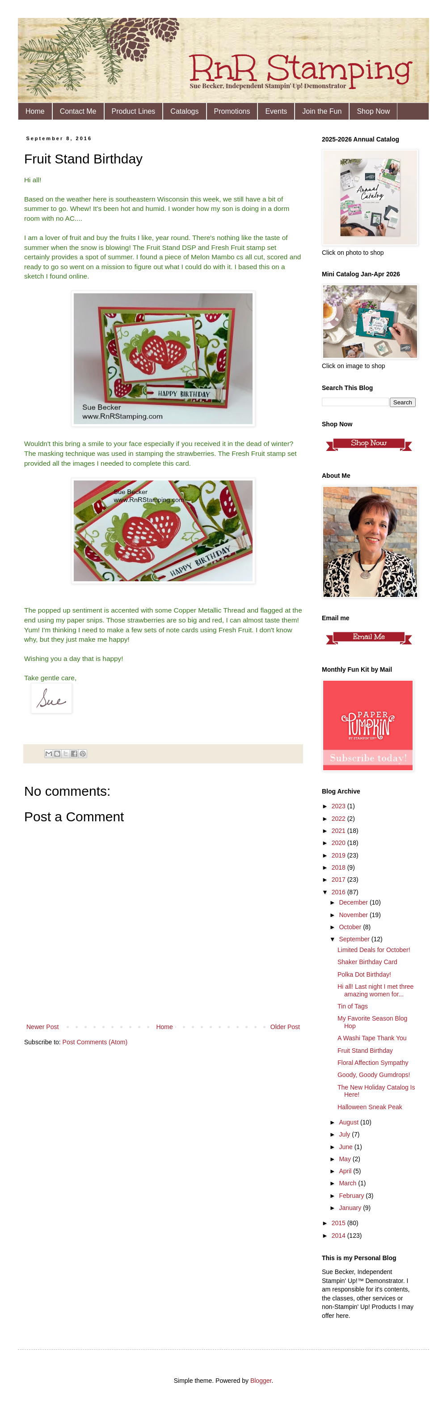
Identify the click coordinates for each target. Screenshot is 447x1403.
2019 (339, 855)
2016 (339, 892)
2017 (339, 879)
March (348, 1183)
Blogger (260, 1380)
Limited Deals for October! (373, 949)
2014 (339, 1235)
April (346, 1171)
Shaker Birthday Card (367, 961)
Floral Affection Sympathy (372, 1062)
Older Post (285, 1026)
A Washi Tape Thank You (372, 1038)
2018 (339, 867)
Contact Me (78, 111)
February (352, 1195)
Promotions (232, 111)
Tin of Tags (352, 1006)
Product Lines (134, 111)
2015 (339, 1223)
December (354, 902)
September (355, 939)
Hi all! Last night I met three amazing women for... (375, 990)
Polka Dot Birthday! (364, 974)
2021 (339, 830)
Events (276, 111)
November (354, 914)
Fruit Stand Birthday (365, 1050)
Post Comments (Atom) (95, 1042)
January (351, 1207)
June (346, 1146)
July (345, 1134)
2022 (339, 818)
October (351, 927)
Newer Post (42, 1026)
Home (35, 111)
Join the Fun (322, 111)
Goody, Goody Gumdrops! (373, 1074)
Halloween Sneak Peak (369, 1107)
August (349, 1122)
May (345, 1159)
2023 (339, 806)
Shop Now (373, 111)
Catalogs (184, 111)
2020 (339, 842)
